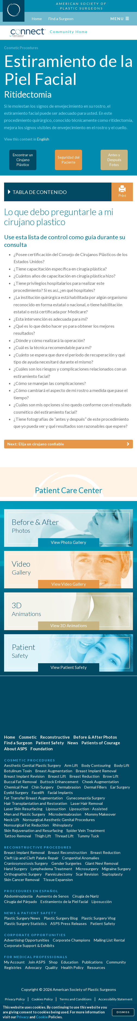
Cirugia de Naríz (85, 896)
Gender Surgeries (66, 863)
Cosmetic (28, 737)
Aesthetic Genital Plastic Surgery (32, 765)
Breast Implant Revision (24, 776)
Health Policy (72, 967)
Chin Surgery (43, 787)
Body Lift (121, 765)
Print (122, 192)
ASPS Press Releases (68, 923)
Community (116, 962)
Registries (12, 967)
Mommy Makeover (100, 814)
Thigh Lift (43, 836)
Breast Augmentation (53, 770)
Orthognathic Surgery (23, 874)
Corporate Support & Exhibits (29, 945)
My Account (14, 962)
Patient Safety (50, 742)
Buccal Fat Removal (20, 781)
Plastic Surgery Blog (61, 918)
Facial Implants (60, 792)
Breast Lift (57, 776)
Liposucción (102, 901)
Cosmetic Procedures (21, 48)
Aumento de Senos (52, 896)
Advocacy (33, 967)
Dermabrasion (69, 787)
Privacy (23, 1017)
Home (37, 18)
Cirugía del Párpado (20, 901)
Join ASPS (36, 962)
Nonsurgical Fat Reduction (26, 825)
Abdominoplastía (18, 896)
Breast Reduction (84, 776)
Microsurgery (87, 868)
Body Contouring (96, 765)
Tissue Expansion (58, 879)
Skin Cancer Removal (21, 879)
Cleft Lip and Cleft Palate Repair (31, 858)
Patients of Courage (101, 742)
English (43, 139)
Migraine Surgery (116, 868)
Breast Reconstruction (67, 852)
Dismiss (123, 1012)
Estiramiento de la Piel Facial (64, 901)
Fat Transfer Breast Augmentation (33, 798)
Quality (51, 967)
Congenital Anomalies (80, 858)
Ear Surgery (120, 787)
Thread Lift (64, 836)
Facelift (38, 792)
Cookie (42, 1017)
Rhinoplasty (62, 825)
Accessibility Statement (115, 999)
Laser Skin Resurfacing (23, 808)
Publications (92, 962)
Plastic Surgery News (22, 918)
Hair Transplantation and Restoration (35, 803)
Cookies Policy (42, 999)
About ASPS (15, 748)
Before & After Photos (95, 737)
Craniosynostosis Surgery (26, 863)
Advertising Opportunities (26, 940)
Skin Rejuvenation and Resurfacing (33, 830)
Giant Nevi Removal (101, 863)
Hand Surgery (15, 868)
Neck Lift (11, 819)
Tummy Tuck (88, 836)
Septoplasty (112, 874)
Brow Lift (111, 776)
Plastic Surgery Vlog (98, 918)
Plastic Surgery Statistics (25, 923)
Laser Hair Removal (87, 803)
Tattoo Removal (17, 836)
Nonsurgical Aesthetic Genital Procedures (59, 819)
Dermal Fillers (95, 787)
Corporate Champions (71, 940)
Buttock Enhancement (59, 781)
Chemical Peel (16, 787)
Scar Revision (87, 874)
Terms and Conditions (76, 999)
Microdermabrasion (65, 814)
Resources (96, 967)
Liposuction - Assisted (88, 808)
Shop (53, 962)
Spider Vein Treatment (85, 830)
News (72, 742)
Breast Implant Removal (96, 770)
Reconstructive (55, 737)
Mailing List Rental (109, 940)
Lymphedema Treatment (51, 868)
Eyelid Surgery (16, 792)
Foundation (41, 748)
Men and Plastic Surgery (24, 814)
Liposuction (56, 808)
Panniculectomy (58, 874)
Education (69, 962)
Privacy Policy (15, 999)
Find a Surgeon (60, 18)
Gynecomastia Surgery (85, 798)
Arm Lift (71, 765)
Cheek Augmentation (100, 781)
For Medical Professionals (35, 957)
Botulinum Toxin (18, 770)
